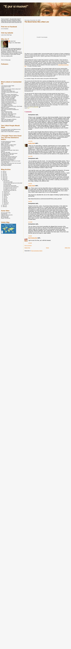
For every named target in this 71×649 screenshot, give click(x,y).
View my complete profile (6, 56)
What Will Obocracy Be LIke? (7, 154)
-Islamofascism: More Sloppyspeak (8, 113)
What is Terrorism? (5, 143)
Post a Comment (28, 245)
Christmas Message (7, 184)
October (5, 192)
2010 (4, 176)
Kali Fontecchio (32, 238)
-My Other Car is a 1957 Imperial (8, 116)
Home (47, 247)
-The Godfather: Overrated (7, 105)
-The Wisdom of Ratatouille (7, 114)
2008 (4, 179)
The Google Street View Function (9, 185)
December (6, 180)
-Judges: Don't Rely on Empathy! (8, 97)
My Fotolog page (4, 217)
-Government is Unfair (6, 86)
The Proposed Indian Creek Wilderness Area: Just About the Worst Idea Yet (11, 130)
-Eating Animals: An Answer (7, 121)
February (6, 202)
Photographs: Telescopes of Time (8, 158)
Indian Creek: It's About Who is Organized (10, 131)
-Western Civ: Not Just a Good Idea (8, 100)
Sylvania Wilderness (5, 155)
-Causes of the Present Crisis (7, 101)
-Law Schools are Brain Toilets (7, 85)
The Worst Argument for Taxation (8, 141)
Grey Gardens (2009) (5, 147)
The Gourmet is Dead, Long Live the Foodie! (10, 160)
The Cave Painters (5, 162)
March (5, 201)
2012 (4, 174)
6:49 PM (30, 201)
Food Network (4, 213)
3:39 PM (30, 183)
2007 (4, 205)
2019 (4, 171)
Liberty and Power (5, 215)
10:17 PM (30, 156)
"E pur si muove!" (16, 6)
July (5, 196)
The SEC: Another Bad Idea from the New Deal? (12, 183)
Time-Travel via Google (7, 181)
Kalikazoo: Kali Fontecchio (6, 214)
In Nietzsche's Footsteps (6, 164)
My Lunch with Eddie (5, 152)
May (5, 199)
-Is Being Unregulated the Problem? (9, 103)
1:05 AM (30, 242)
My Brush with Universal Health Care (9, 156)
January (5, 203)
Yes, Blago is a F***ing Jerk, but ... (10, 189)
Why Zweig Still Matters (6, 165)
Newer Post (27, 247)
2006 (4, 206)
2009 (4, 178)
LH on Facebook (4, 28)
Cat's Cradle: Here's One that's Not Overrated (11, 163)
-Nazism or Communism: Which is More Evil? (11, 88)
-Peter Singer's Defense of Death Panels (10, 95)
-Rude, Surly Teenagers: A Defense (8, 119)
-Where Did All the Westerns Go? (8, 108)
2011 (4, 175)
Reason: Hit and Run (5, 218)
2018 (4, 172)
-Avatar (2, 87)
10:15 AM (30, 221)
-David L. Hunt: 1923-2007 (6, 112)
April (5, 200)
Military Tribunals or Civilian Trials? (8, 144)
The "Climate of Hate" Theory (7, 145)
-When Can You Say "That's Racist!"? (9, 94)
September (6, 194)
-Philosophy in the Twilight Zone (8, 91)
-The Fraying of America (6, 104)
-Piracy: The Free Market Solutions (8, 99)
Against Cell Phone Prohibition (7, 159)
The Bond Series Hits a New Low (9, 190)
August (5, 195)
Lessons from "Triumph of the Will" (8, 157)
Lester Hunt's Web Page (6, 34)
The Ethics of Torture (5, 149)
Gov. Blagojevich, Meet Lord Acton (10, 187)
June (5, 197)
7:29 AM (30, 235)
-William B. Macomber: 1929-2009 (8, 96)
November (6, 191)
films (28, 108)
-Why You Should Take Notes (7, 120)
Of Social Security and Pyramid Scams (10, 186)
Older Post (67, 247)
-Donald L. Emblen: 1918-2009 (7, 98)
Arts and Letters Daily (5, 212)
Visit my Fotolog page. (6, 59)
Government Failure (5, 146)
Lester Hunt (31, 143)
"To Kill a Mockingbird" (6, 142)
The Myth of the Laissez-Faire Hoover (9, 153)
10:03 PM (30, 141)
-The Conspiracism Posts (6, 111)
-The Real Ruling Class (6, 90)
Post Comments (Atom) (36, 250)
